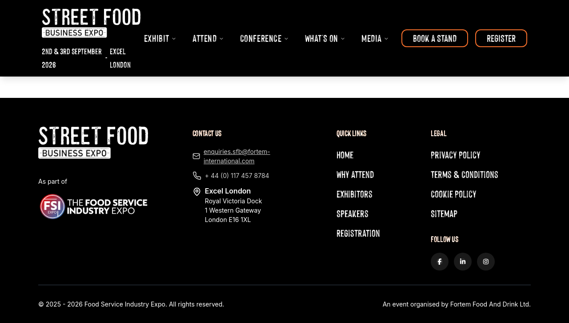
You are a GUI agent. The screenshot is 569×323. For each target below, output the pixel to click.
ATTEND (208, 38)
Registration (358, 232)
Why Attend (355, 174)
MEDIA (375, 38)
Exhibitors (355, 193)
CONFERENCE (264, 38)
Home (345, 154)
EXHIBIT (160, 38)
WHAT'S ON (325, 38)
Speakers (353, 213)
